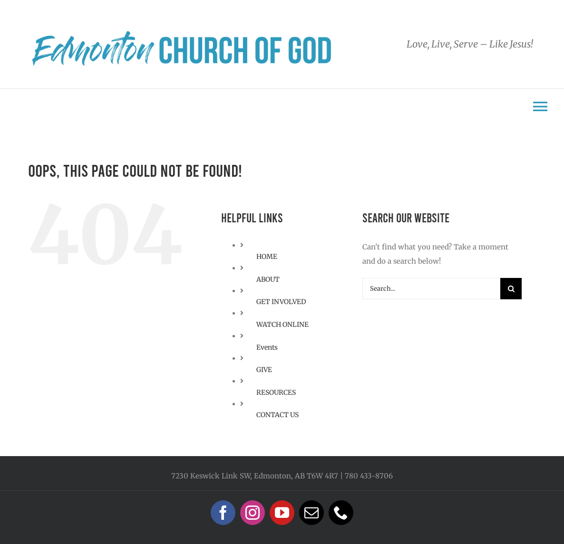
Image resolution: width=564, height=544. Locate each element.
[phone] (341, 512)
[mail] (311, 512)
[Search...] (431, 288)
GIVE (264, 369)
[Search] (511, 288)
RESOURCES (276, 392)
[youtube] (282, 512)
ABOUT (268, 279)
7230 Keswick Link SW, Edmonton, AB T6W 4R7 (254, 475)
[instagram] (252, 512)
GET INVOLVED (281, 301)
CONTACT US (277, 414)
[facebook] (223, 512)
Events (267, 347)
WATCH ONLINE (282, 324)
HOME (266, 256)
